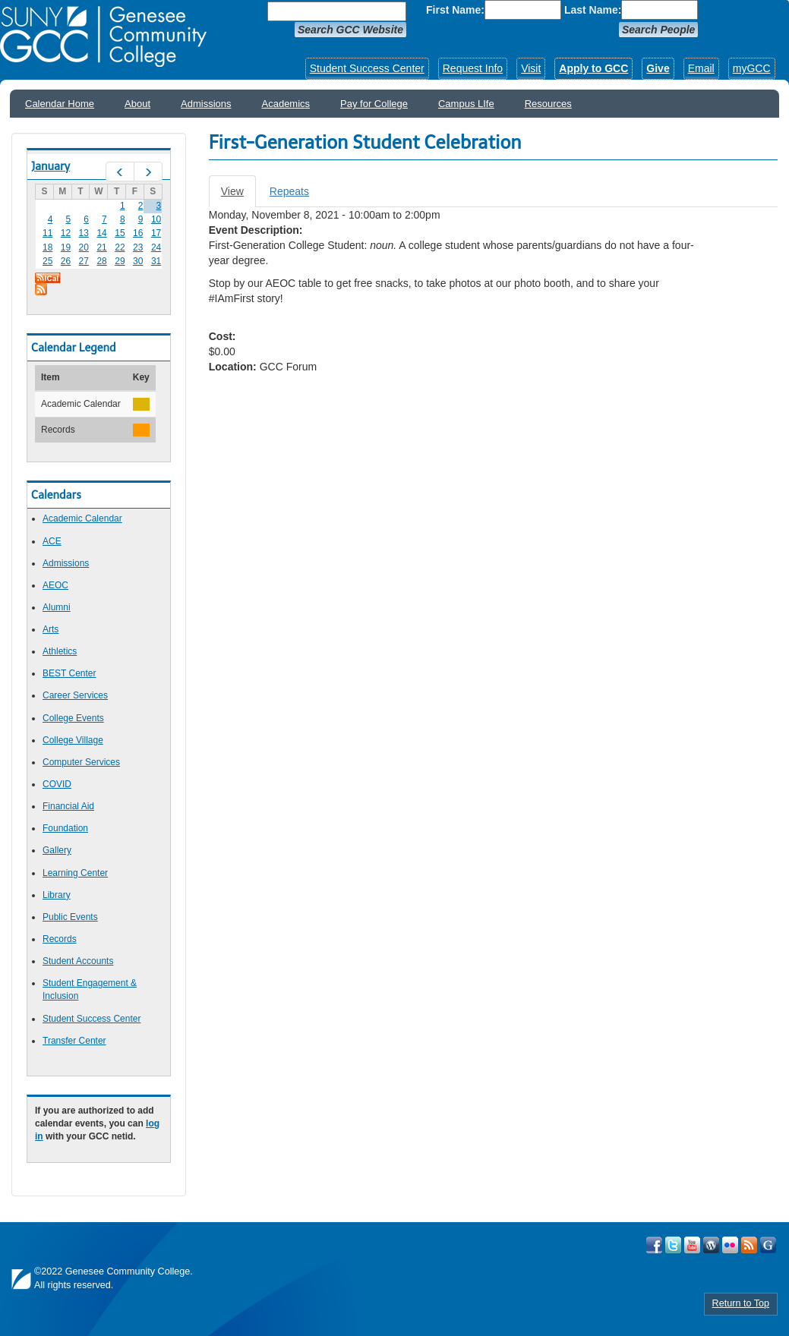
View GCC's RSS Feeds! (749, 1245)
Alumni (57, 607)
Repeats (289, 191)
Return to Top (740, 1303)
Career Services (75, 695)
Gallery (57, 850)
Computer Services (81, 762)
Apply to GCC (593, 68)
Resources (548, 103)
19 (66, 247)
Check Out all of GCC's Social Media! (768, 1245)
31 (156, 261)
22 (120, 247)
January (50, 166)
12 (66, 233)
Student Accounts (78, 961)
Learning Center (75, 873)
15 (120, 233)
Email (701, 68)
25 (47, 261)
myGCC (752, 68)
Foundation (65, 828)
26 (66, 261)
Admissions (206, 103)
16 (138, 233)
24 (156, 247)
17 (156, 233)
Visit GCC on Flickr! (730, 1245)
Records (60, 939)
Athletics (60, 651)
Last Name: (592, 10)
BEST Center (69, 673)
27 (84, 261)
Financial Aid (68, 806)
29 (120, 261)
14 (101, 233)
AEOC (55, 585)
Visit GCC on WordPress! (711, 1245)
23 (138, 247)
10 (156, 219)
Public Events (70, 917)
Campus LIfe (466, 103)
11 (47, 233)
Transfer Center (74, 1040)
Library (57, 895)
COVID (57, 784)
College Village (73, 740)
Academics (286, 103)
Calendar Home (59, 103)
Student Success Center (367, 68)
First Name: (455, 10)
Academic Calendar (82, 518)
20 (84, 247)
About (137, 103)
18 (47, 247)
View (238, 195)
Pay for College (374, 103)
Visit (531, 68)
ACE (52, 541)
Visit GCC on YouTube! (692, 1245)
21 (101, 247)
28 (101, 261)
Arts (50, 629)
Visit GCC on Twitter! (673, 1245)
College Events (73, 718)
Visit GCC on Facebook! (654, 1245)
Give (657, 68)
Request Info (473, 68)
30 (138, 261)
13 (84, 233)
